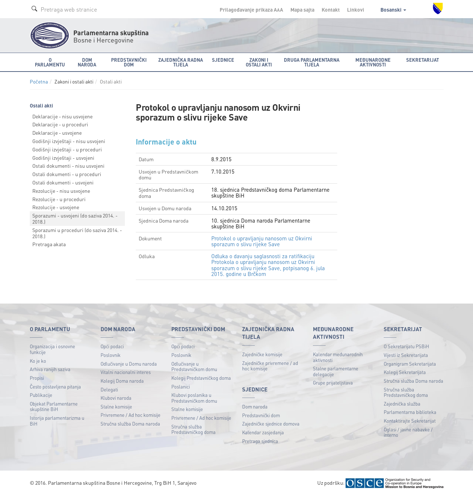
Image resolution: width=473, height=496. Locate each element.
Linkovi (355, 9)
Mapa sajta (302, 9)
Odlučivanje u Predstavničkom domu (194, 367)
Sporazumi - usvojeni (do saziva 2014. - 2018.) (75, 218)
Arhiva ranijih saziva (50, 369)
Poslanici (180, 386)
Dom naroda (255, 406)
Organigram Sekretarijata (410, 364)
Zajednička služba (402, 404)
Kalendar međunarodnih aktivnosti (338, 357)
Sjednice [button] (223, 60)
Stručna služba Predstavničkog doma (193, 429)
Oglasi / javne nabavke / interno (408, 432)
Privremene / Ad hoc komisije (130, 415)
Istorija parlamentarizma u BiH (57, 421)
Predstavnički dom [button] (129, 62)
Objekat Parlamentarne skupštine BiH (54, 406)
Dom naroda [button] (87, 62)
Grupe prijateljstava (333, 382)
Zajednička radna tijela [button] (180, 62)
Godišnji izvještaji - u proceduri (67, 149)
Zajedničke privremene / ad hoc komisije (270, 366)
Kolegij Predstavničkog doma (201, 378)
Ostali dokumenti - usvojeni (63, 182)
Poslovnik (111, 355)
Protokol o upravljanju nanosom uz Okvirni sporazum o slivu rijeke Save (261, 241)
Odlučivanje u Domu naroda (129, 364)
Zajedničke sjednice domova (270, 423)
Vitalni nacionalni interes (126, 372)
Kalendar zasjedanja (263, 432)
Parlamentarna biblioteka (410, 412)
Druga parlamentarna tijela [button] (311, 62)
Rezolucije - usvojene (55, 207)
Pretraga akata (49, 244)
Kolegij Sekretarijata (405, 372)
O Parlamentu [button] (50, 62)
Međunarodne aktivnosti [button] (373, 62)
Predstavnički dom (261, 415)
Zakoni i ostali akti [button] (259, 62)
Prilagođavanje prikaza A (251, 9)
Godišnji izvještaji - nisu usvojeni (68, 141)
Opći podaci (112, 346)
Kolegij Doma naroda (122, 381)
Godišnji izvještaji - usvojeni (63, 157)
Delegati (109, 389)
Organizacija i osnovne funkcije (52, 349)
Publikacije (41, 395)
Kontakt (331, 9)
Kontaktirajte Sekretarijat (410, 421)
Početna (39, 81)
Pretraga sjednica (260, 441)
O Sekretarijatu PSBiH (406, 346)
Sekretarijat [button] (422, 60)
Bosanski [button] (393, 9)
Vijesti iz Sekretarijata (406, 355)
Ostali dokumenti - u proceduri (66, 174)
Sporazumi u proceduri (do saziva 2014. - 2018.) (77, 233)
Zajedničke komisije (262, 354)
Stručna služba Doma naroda (130, 423)
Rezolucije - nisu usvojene (61, 190)
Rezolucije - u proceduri (59, 199)
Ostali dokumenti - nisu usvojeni (68, 165)
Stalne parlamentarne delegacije (335, 371)
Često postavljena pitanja (55, 386)
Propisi (37, 378)
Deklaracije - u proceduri (60, 124)
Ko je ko (38, 361)
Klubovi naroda (116, 398)
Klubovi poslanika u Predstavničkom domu (194, 398)
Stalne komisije (116, 406)
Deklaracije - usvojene (57, 132)
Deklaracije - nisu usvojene (62, 116)
